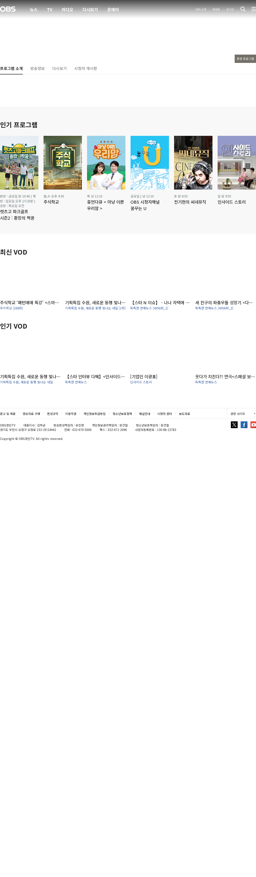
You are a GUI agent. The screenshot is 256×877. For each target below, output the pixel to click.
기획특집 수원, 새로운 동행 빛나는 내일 (26, 382)
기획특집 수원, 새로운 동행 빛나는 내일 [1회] (95, 308)
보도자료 (184, 414)
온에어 (113, 9)
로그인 (230, 9)
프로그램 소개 (11, 68)
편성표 (216, 9)
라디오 (67, 9)
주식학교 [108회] (11, 308)
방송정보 (37, 68)
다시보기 (90, 9)
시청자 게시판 (85, 68)
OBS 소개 (200, 9)
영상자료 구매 (31, 414)
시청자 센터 (164, 414)
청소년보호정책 (122, 414)
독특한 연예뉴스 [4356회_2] (214, 308)
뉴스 (34, 9)
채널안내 (144, 414)
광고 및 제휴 (8, 414)
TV (49, 9)
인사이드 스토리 (141, 382)
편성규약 (52, 414)
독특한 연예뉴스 (76, 382)
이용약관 (70, 414)
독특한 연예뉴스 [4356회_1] (149, 308)
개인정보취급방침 (94, 414)
